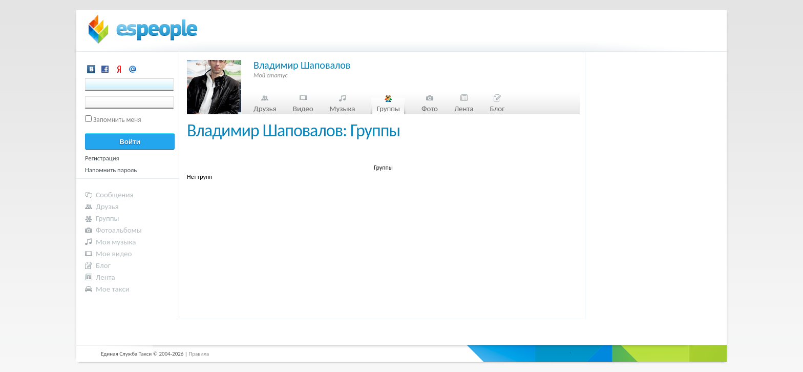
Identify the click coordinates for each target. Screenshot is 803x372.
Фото (429, 108)
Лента (464, 108)
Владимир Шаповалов (301, 65)
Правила (198, 353)
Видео (303, 108)
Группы (388, 108)
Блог (497, 108)
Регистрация (102, 158)
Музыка (342, 108)
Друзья (265, 108)
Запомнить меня (117, 119)
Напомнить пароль (111, 170)
